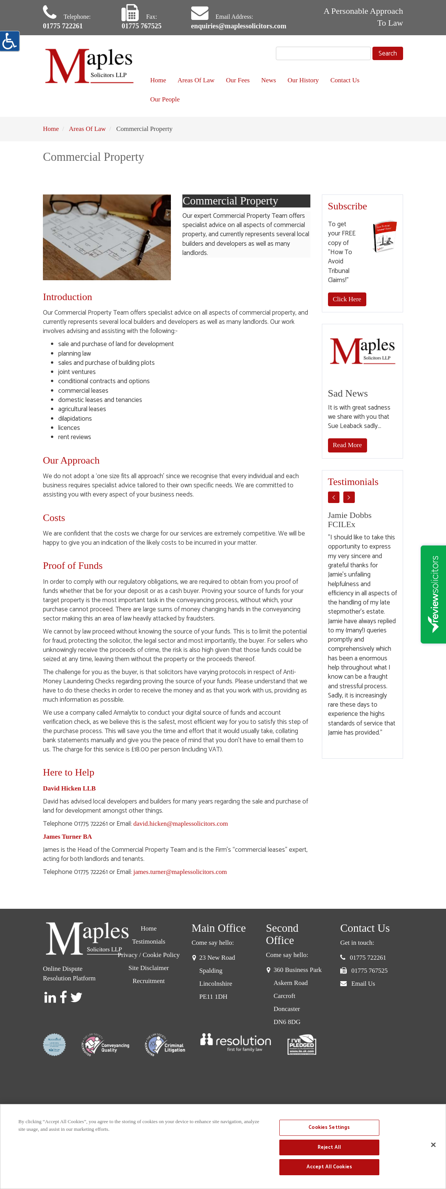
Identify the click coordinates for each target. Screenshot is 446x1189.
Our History (303, 81)
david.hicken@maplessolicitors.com (180, 824)
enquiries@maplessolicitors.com (244, 27)
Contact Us (344, 81)
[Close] (433, 1145)
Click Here (347, 300)
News (268, 81)
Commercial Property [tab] (246, 202)
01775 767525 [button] (369, 971)
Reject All (329, 1147)
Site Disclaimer (148, 969)
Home (158, 81)
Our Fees (238, 81)
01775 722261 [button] (368, 958)
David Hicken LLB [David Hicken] (69, 789)
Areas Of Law (196, 81)
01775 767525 (144, 27)
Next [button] (349, 498)
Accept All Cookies (329, 1167)
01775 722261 (65, 27)
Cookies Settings (329, 1128)
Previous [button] (333, 498)
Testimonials (149, 942)
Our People (165, 100)
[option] (362, 625)
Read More (347, 446)
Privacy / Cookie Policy (149, 955)
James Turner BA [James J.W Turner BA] (67, 837)
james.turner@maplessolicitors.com (180, 873)
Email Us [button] (363, 984)
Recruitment (149, 982)
